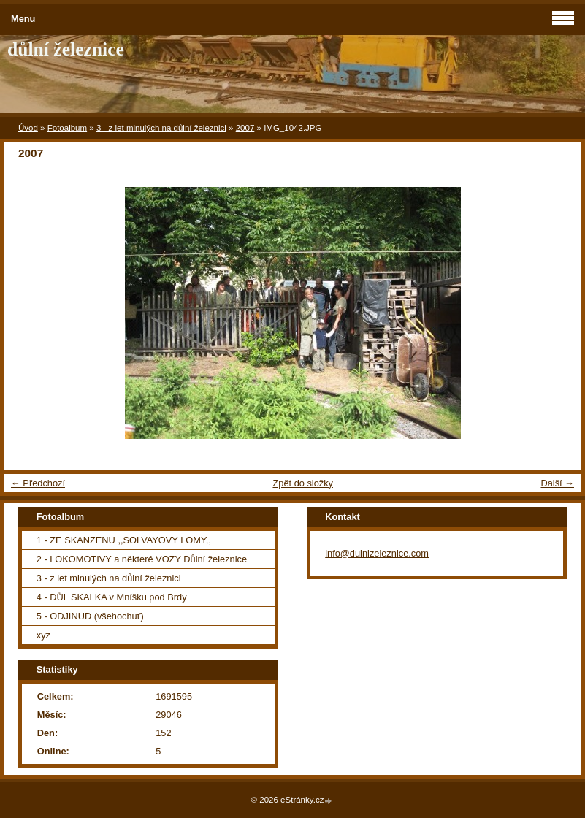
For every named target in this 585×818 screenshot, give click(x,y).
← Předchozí (38, 483)
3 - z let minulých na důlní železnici (161, 127)
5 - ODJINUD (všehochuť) (90, 616)
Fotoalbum (67, 127)
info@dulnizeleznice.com (377, 553)
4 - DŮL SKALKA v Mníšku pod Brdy (112, 597)
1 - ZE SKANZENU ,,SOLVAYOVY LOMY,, (124, 540)
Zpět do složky (302, 483)
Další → (557, 483)
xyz (43, 635)
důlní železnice (65, 49)
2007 (245, 127)
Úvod (28, 127)
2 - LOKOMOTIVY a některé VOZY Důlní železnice (142, 559)
